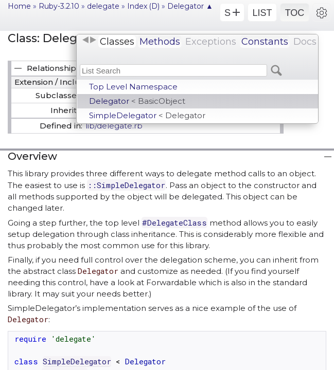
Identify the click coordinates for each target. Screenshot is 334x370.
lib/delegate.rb (114, 126)
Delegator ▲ (190, 6)
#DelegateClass (174, 222)
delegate (103, 6)
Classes (117, 41)
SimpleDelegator (147, 115)
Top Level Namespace (133, 86)
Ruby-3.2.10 (59, 6)
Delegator (137, 101)
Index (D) (143, 6)
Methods (159, 41)
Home (19, 6)
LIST (262, 13)
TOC (295, 13)
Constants (264, 41)
